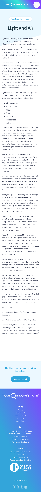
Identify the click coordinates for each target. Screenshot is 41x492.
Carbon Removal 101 (20, 457)
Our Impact (20, 413)
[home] (15, 5)
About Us (20, 418)
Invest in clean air (20, 379)
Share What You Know (20, 439)
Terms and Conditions (20, 442)
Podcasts (20, 455)
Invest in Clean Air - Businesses (20, 434)
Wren (25, 480)
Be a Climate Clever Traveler (20, 452)
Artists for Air (20, 421)
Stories (20, 410)
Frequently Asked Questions (20, 460)
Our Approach (20, 416)
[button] (36, 5)
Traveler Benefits (20, 437)
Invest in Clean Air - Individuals (20, 431)
